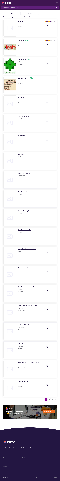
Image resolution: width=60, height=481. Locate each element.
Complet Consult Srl (24, 230)
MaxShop (24, 460)
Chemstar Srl (22, 135)
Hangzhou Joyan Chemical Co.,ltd (28, 363)
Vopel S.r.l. (21, 21)
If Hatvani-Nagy (23, 381)
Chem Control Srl (23, 325)
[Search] (27, 7)
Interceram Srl (22, 59)
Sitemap (50, 478)
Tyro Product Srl (23, 192)
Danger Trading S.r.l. (24, 211)
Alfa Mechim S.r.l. (23, 78)
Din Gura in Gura (7, 464)
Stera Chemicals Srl (24, 173)
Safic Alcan (21, 97)
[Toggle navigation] (57, 2)
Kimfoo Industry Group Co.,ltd (27, 306)
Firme (4, 458)
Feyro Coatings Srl (24, 116)
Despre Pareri (6, 466)
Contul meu (6, 462)
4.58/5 (53, 21)
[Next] (55, 399)
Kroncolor (21, 154)
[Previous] (43, 399)
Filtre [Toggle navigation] (12, 13)
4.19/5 (53, 40)
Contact (42, 458)
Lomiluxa (21, 344)
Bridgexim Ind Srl (23, 268)
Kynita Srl (21, 40)
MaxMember (25, 458)
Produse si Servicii (7, 460)
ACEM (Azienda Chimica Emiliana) (28, 287)
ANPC (55, 478)
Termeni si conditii (40, 478)
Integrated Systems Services (27, 249)
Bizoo (8, 478)
